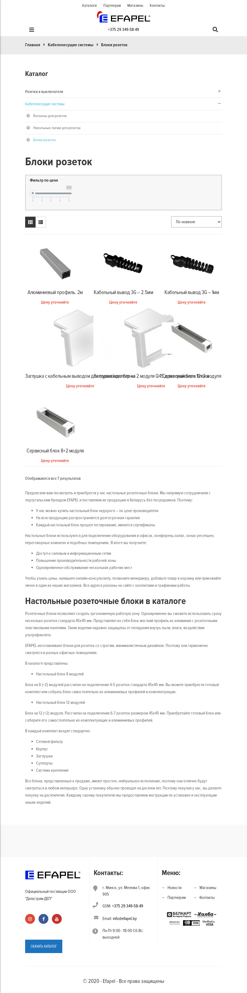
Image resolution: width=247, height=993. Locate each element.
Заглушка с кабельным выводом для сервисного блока (80, 376)
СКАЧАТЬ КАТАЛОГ (44, 946)
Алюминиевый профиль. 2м (55, 292)
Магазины (135, 5)
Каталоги (89, 5)
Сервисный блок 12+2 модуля (191, 376)
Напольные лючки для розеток (57, 128)
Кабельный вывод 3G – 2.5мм (123, 292)
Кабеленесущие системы (70, 45)
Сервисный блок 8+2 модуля (55, 451)
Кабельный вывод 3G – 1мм (191, 292)
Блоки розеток (44, 140)
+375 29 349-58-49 (123, 29)
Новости (174, 887)
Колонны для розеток (50, 116)
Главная (32, 45)
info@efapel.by (125, 918)
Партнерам (112, 5)
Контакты (157, 5)
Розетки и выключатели (44, 91)
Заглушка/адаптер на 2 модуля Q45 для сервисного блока (151, 376)
